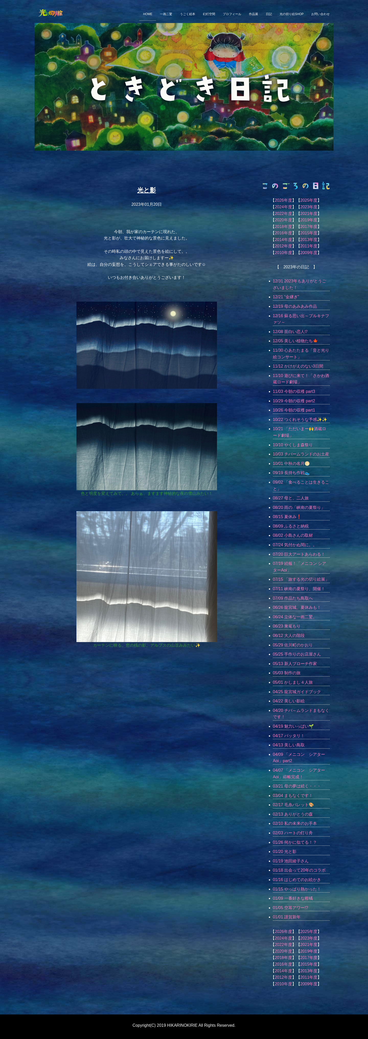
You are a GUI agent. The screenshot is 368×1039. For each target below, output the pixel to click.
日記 (269, 14)
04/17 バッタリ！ (289, 736)
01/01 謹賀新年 (287, 917)
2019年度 (309, 220)
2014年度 (283, 239)
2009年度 (309, 252)
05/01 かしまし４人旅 (293, 682)
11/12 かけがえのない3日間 (298, 366)
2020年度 (283, 220)
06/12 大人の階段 (289, 635)
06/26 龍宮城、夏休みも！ (297, 607)
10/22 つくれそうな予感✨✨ (300, 419)
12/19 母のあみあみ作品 (295, 306)
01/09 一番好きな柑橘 (293, 898)
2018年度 (283, 226)
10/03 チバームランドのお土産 (301, 454)
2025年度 (309, 200)
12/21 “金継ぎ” (286, 297)
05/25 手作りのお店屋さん (297, 654)
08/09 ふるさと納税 (291, 526)
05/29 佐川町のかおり (293, 645)
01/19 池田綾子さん (291, 861)
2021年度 (309, 213)
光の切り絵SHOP (292, 14)
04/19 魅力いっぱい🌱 (293, 726)
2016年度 (283, 233)
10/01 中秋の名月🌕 (291, 463)
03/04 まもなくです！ (293, 795)
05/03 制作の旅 (287, 673)
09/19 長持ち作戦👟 (291, 473)
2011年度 (309, 246)
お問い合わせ (320, 14)
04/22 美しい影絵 (289, 701)
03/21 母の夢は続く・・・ (297, 786)
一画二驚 (166, 14)
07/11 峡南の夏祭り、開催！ (299, 589)
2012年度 (283, 246)
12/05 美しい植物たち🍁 (295, 341)
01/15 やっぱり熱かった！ (297, 889)
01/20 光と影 (284, 851)
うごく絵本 (187, 14)
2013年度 (309, 239)
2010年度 (283, 252)
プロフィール (232, 14)
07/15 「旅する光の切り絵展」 (301, 579)
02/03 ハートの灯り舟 (293, 833)
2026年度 (283, 200)
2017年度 (309, 226)
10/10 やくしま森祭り (293, 445)
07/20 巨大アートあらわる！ (299, 554)
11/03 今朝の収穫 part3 (294, 391)
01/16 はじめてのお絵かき (297, 879)
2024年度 (283, 207)
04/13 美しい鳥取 (289, 745)
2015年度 (309, 233)
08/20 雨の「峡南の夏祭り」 (299, 507)
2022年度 (283, 213)
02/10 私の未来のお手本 (295, 823)
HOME (147, 14)
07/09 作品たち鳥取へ (293, 598)
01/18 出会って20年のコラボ (299, 870)
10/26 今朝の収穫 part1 (294, 410)
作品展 (253, 14)
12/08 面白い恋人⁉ (290, 331)
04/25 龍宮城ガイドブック (297, 692)
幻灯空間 (209, 14)
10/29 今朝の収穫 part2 (294, 401)
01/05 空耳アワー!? (290, 908)
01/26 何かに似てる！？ (295, 842)
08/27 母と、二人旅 (291, 498)
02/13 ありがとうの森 (293, 814)
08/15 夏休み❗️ (287, 517)
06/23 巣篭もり (287, 626)
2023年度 (309, 207)
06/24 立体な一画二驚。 (295, 617)
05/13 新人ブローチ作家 (295, 663)
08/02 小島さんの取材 (293, 535)
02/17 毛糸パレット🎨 (293, 805)
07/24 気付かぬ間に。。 (295, 545)
